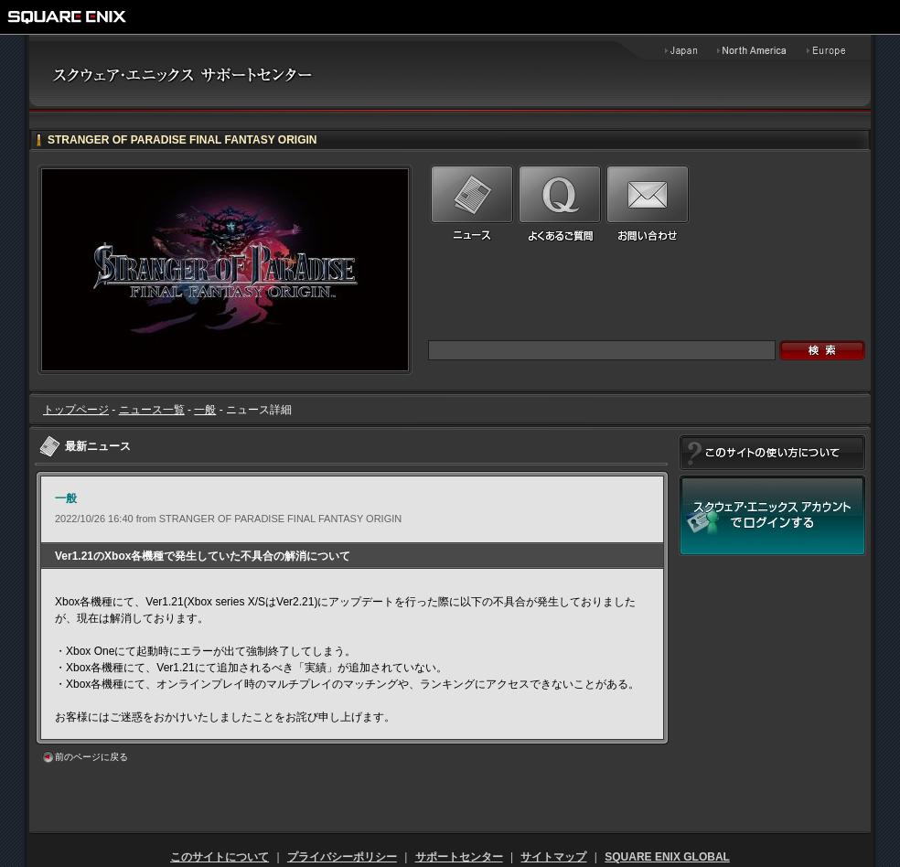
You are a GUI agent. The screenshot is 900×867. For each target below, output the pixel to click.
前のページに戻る (91, 757)
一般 (205, 409)
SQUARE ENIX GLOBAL (667, 857)
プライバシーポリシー (342, 857)
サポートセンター (459, 857)
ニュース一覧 (152, 409)
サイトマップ (553, 857)
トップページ (76, 409)
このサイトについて (219, 857)
